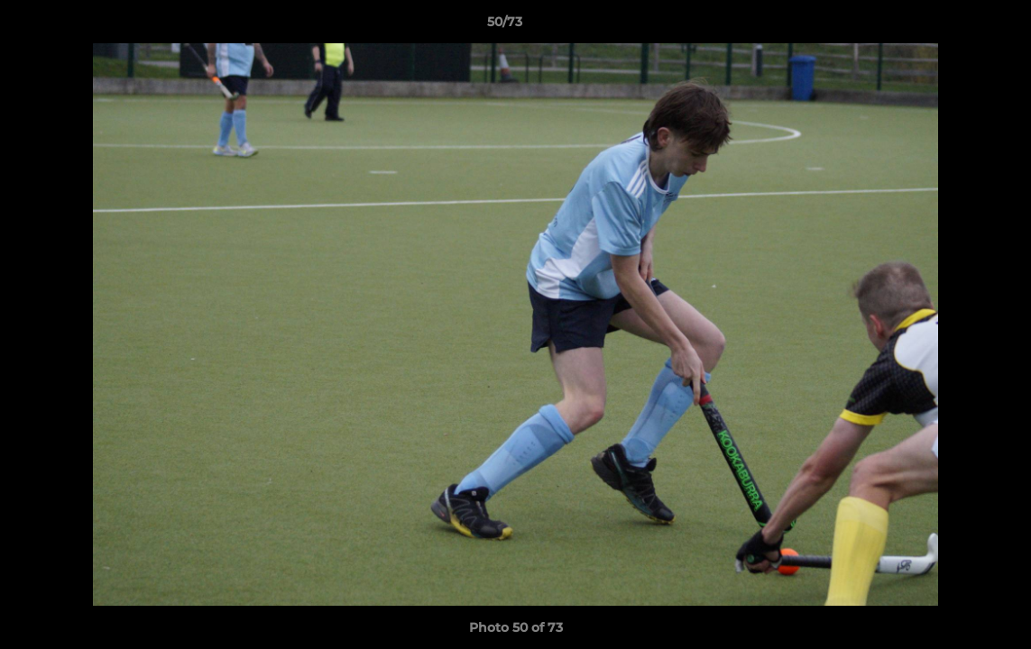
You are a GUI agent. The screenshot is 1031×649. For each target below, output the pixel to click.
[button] (955, 26)
